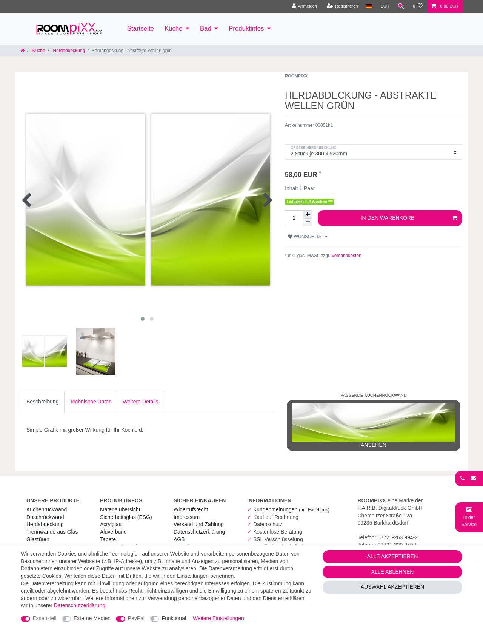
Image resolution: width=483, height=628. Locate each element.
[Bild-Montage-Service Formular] (469, 516)
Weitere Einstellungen (218, 618)
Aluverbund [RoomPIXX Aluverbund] (113, 532)
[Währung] (385, 6)
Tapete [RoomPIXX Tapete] (108, 539)
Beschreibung (42, 402)
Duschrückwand (45, 517)
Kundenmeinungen (291, 509)
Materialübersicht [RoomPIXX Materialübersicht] (120, 509)
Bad (205, 28)
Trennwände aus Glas (52, 532)
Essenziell (45, 618)
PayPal (136, 618)
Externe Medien (92, 618)
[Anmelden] (304, 6)
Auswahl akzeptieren (393, 587)
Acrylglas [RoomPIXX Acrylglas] (111, 524)
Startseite (140, 28)
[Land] (369, 6)
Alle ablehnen (392, 572)
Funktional (174, 618)
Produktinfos (246, 28)
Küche (174, 28)
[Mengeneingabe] (294, 218)
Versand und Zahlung (199, 524)
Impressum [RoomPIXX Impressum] (187, 517)
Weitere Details (140, 402)
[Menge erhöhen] (307, 214)
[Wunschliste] (418, 6)
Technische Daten (91, 402)
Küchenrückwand (46, 509)
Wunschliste (308, 236)
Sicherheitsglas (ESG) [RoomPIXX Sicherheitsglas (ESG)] (126, 517)
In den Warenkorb (409, 218)
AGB (179, 539)
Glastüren (37, 539)
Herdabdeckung (68, 50)
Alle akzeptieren (392, 556)
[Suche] (401, 6)
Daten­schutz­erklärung (199, 532)
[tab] (43, 402)
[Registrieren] (342, 6)
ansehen (373, 425)
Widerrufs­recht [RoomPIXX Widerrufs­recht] (191, 509)
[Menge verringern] (307, 222)
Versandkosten (345, 255)
